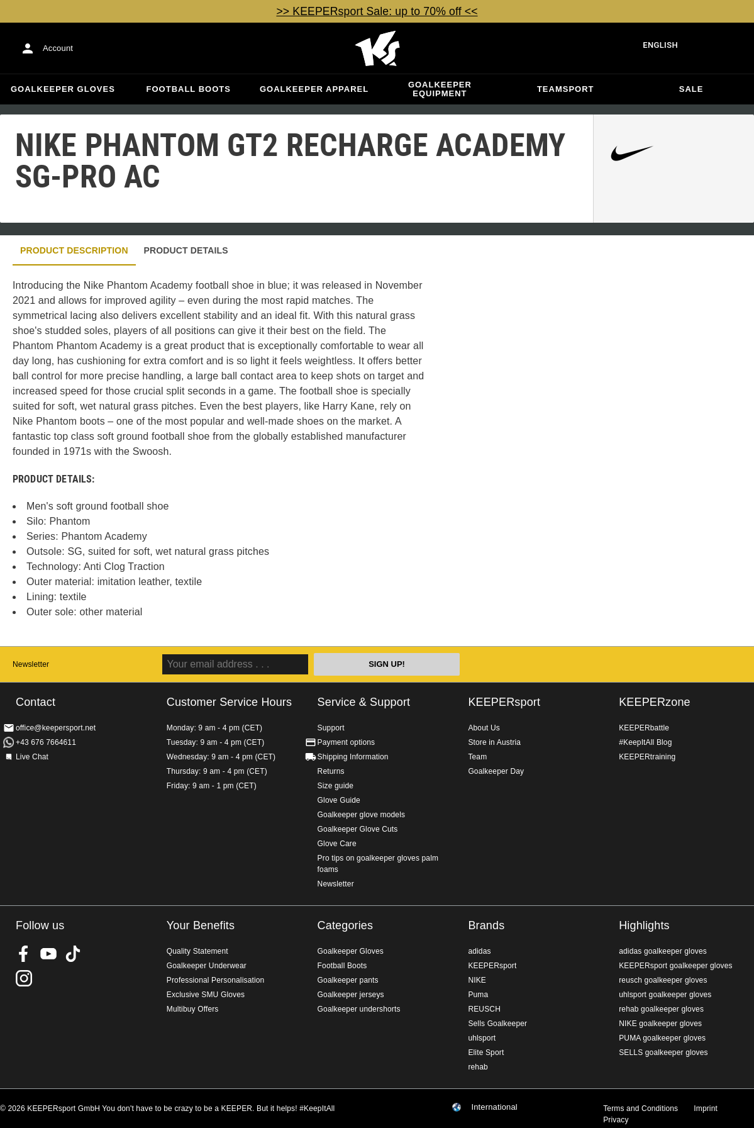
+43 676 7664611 (46, 742)
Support (331, 727)
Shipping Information (353, 756)
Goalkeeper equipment (440, 89)
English (660, 45)
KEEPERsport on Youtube (48, 954)
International (494, 1107)
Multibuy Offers (193, 1009)
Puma (478, 994)
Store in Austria (494, 742)
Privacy (615, 1119)
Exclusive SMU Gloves (206, 994)
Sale (691, 89)
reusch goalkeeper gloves (663, 980)
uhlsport (482, 1038)
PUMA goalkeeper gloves (662, 1038)
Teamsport (565, 89)
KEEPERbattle (644, 727)
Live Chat (32, 756)
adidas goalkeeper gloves (663, 951)
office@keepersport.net (56, 727)
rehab (477, 1067)
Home (377, 48)
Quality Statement (197, 951)
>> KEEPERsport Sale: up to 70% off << (376, 11)
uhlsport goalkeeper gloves (665, 994)
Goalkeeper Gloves (63, 89)
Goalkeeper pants (348, 980)
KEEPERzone (654, 702)
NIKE (477, 980)
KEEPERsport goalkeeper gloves (675, 965)
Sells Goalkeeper (497, 1023)
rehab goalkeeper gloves (661, 1009)
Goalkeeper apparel (314, 89)
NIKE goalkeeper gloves (660, 1023)
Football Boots (189, 89)
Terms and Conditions (640, 1108)
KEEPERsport (504, 702)
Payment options (346, 742)
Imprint (706, 1108)
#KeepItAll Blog (645, 742)
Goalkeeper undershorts (359, 1009)
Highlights (644, 925)
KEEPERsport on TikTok (73, 954)
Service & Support (364, 702)
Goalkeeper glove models (362, 814)
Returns (331, 771)
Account (58, 48)
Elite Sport (486, 1052)
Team (477, 756)
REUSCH (484, 1009)
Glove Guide (339, 800)
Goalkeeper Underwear (207, 965)
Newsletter (31, 664)
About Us (484, 727)
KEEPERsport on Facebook (24, 954)
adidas (479, 951)
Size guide (336, 785)
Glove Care (337, 843)
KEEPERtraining (647, 756)
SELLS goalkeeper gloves (663, 1052)
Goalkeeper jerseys (351, 994)
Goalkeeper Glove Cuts (358, 829)
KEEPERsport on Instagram (24, 978)
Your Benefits (201, 925)
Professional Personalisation (216, 980)
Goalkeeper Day (496, 771)
